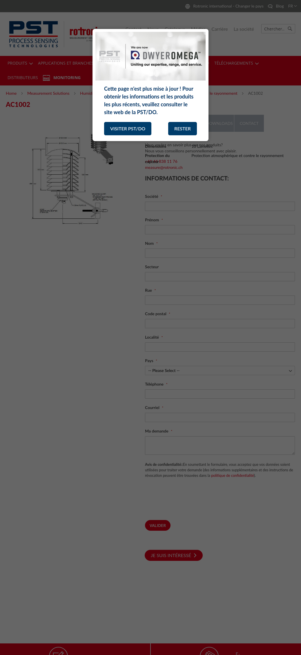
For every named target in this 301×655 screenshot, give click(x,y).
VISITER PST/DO (127, 128)
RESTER (182, 128)
